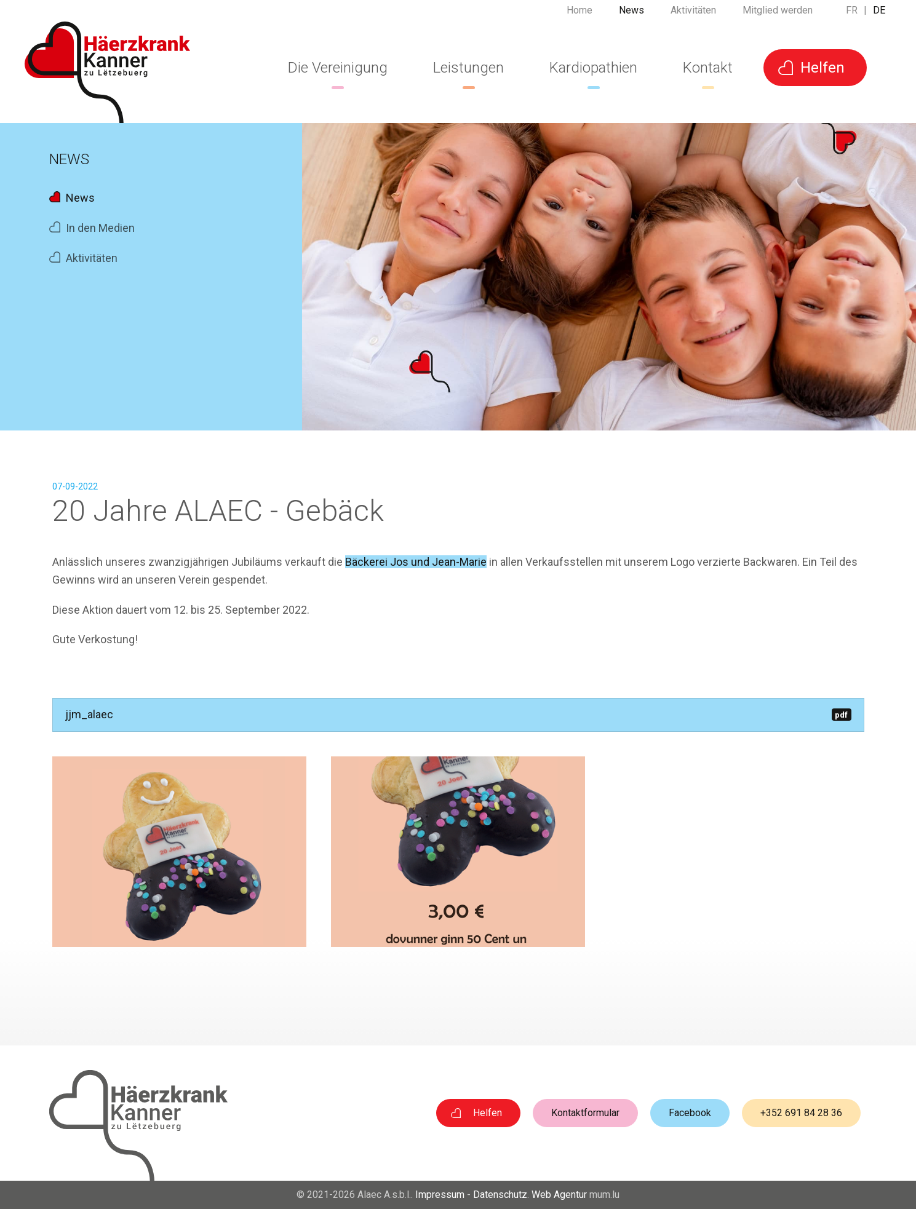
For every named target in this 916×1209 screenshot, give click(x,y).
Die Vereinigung (338, 67)
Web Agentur (559, 1194)
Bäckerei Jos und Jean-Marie (416, 561)
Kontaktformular (585, 1113)
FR (852, 15)
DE (879, 15)
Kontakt (708, 67)
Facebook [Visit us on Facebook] (690, 1113)
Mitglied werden (778, 15)
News (631, 15)
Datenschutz (500, 1194)
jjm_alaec (458, 714)
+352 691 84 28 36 (801, 1113)
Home (579, 15)
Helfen (822, 67)
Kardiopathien (593, 67)
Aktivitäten (693, 15)
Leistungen (468, 67)
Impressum (439, 1194)
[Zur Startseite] (107, 72)
